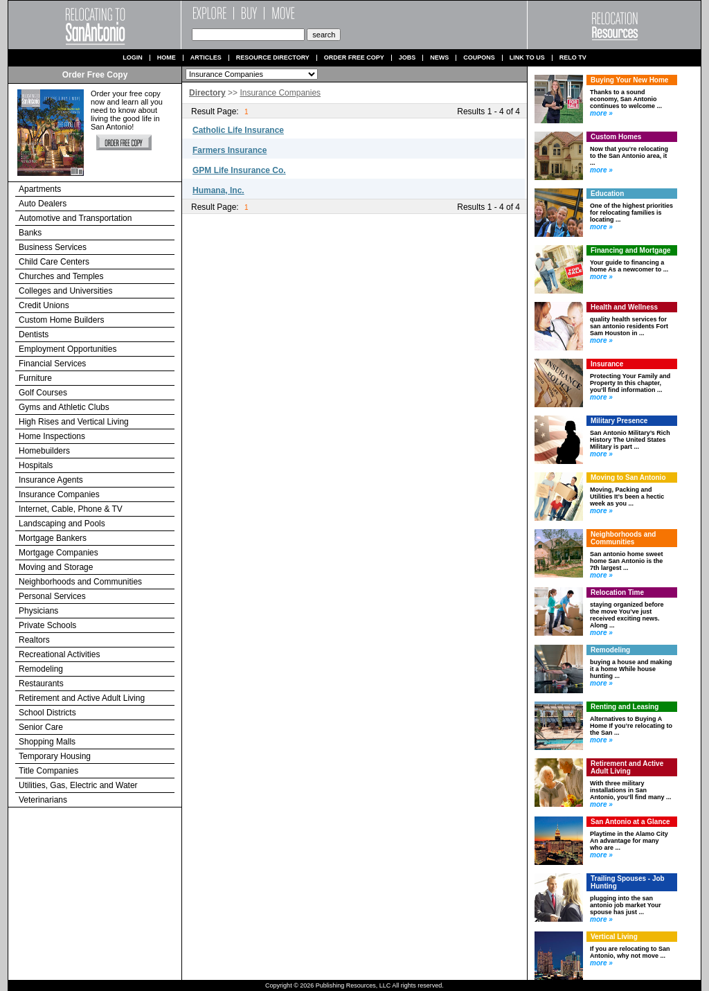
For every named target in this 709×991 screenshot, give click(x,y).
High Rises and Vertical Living (74, 422)
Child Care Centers (54, 262)
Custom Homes (616, 137)
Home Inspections (52, 436)
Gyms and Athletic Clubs (64, 407)
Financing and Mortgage (631, 250)
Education (607, 193)
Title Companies (48, 771)
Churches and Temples (61, 276)
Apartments (40, 189)
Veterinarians (43, 800)
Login (133, 58)
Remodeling (41, 669)
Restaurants (41, 683)
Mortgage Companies (58, 552)
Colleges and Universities (65, 291)
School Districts (47, 712)
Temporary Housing (55, 756)
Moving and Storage (56, 567)
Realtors (34, 640)
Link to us (527, 58)
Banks (30, 233)
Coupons (479, 58)
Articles (206, 58)
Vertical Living (614, 936)
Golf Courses (43, 393)
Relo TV (572, 58)
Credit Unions (44, 305)
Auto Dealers (42, 203)
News (439, 58)
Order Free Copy (354, 58)
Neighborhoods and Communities (80, 582)
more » (601, 113)
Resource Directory (272, 58)
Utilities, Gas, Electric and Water (78, 785)
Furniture (35, 378)
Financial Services (52, 363)
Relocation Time (617, 592)
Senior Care (41, 727)
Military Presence (619, 421)
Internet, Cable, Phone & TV (71, 509)
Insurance (607, 364)
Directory (207, 93)
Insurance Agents (51, 480)
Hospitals (36, 465)
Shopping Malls (47, 742)
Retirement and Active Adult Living (82, 698)
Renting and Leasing (624, 707)
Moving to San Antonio (628, 477)
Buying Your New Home (629, 80)
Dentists (33, 334)
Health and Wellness (624, 307)
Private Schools (47, 625)
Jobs (407, 58)
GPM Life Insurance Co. (239, 170)
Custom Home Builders (61, 320)
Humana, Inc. (218, 190)
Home (166, 58)
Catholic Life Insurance (238, 130)
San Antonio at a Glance (630, 821)
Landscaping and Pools (62, 523)
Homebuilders (44, 451)
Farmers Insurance (229, 150)
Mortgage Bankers (53, 538)
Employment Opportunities (67, 349)
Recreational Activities (59, 654)
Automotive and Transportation (75, 218)
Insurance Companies (59, 494)
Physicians (38, 611)
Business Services (53, 247)
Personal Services (52, 596)
